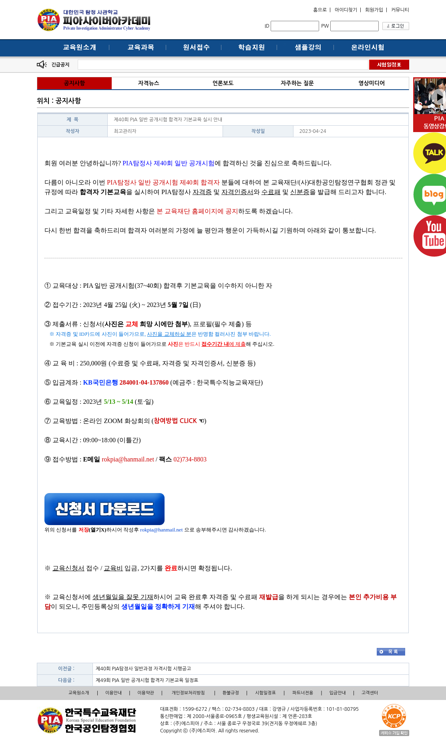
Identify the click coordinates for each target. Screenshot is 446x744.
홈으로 (320, 10)
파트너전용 (303, 693)
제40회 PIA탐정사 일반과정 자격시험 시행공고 (143, 668)
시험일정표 (265, 693)
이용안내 (113, 693)
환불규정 (231, 693)
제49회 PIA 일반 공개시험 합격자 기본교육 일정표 (147, 680)
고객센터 (370, 693)
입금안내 (337, 693)
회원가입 (374, 10)
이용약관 (145, 693)
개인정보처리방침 (188, 693)
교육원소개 (78, 693)
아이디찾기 (346, 10)
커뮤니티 (400, 10)
